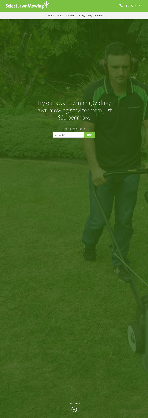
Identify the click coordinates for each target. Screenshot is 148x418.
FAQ (90, 15)
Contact (99, 15)
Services (70, 15)
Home (51, 15)
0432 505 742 (132, 5)
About (60, 15)
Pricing (81, 15)
